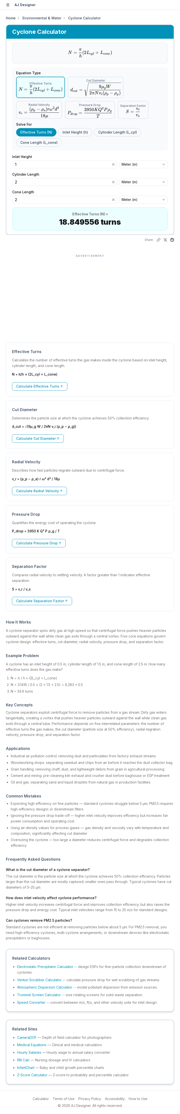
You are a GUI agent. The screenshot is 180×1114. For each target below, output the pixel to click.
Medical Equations (31, 1045)
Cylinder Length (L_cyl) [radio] (117, 132)
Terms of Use (63, 1099)
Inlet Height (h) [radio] (75, 132)
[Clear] (113, 164)
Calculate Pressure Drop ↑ (39, 543)
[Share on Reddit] (172, 240)
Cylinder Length (28, 174)
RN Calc (23, 1060)
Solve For (24, 124)
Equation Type (28, 73)
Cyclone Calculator (84, 18)
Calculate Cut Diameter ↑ (38, 438)
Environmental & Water (41, 18)
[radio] (40, 87)
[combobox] (143, 164)
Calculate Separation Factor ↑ (42, 601)
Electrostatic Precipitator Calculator (45, 967)
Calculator (41, 1099)
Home (11, 18)
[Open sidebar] (8, 5)
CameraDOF (27, 1037)
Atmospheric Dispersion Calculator (44, 987)
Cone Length (25, 192)
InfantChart (25, 1067)
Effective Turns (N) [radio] (36, 132)
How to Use (138, 1099)
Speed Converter (31, 1002)
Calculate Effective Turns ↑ (39, 386)
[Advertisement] (90, 296)
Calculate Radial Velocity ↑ (39, 491)
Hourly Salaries (29, 1052)
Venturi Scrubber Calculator (39, 980)
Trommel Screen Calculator (39, 995)
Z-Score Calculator (32, 1075)
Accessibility (115, 1099)
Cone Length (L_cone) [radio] (39, 142)
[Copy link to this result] (158, 240)
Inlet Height (24, 157)
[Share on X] (165, 240)
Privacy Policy (89, 1099)
